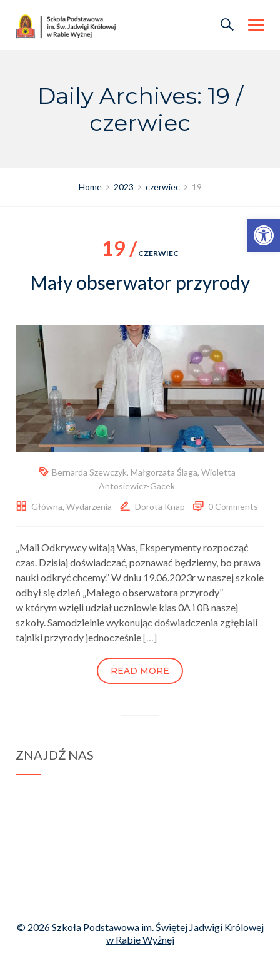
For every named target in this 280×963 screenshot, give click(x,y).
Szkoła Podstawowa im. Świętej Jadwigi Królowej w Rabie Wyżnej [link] (158, 933)
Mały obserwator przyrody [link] (140, 282)
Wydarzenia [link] (89, 506)
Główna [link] (46, 506)
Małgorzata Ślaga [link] (164, 472)
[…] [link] (150, 637)
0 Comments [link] (233, 506)
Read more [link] (140, 670)
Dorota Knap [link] (160, 506)
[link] (264, 235)
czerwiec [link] (140, 253)
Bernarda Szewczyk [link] (89, 472)
